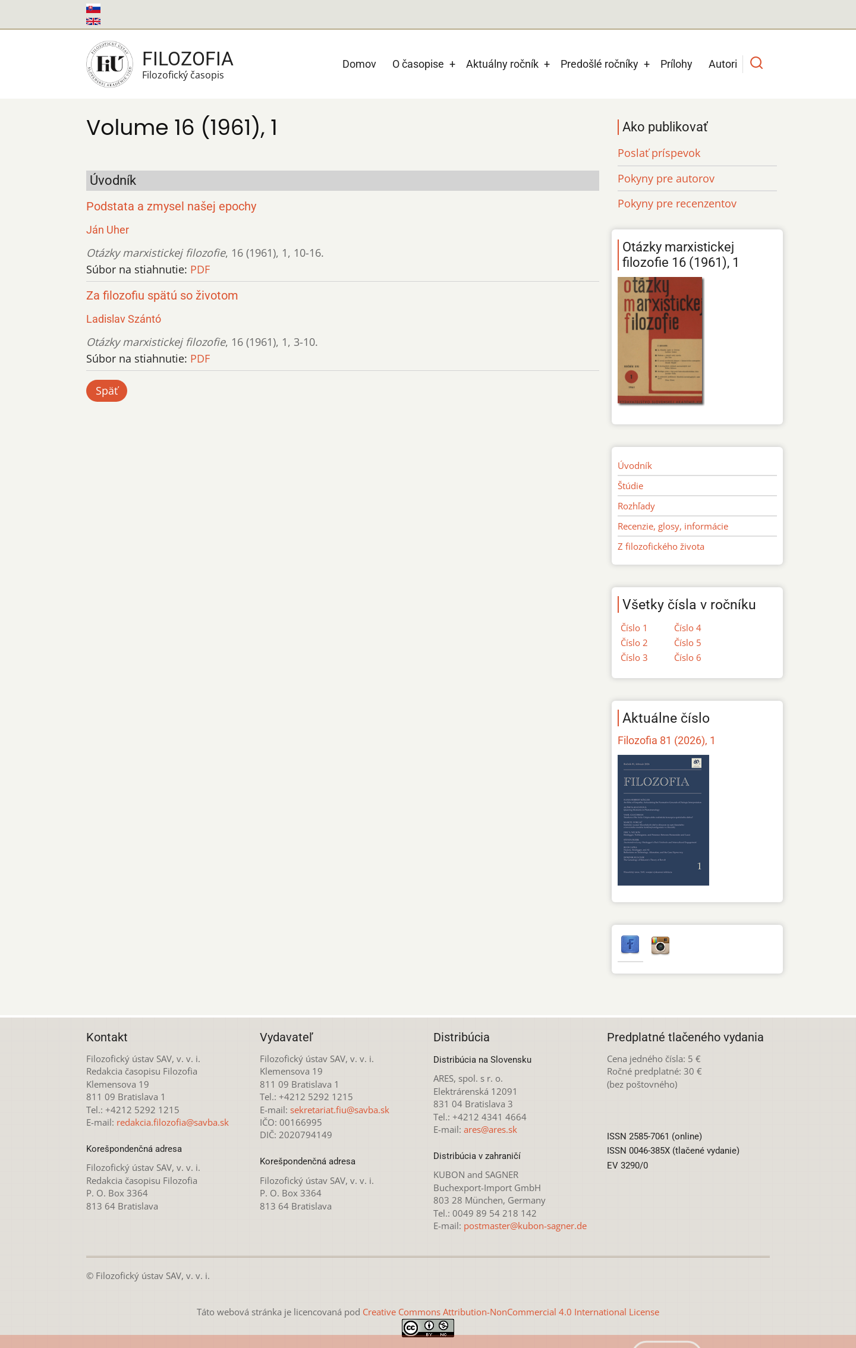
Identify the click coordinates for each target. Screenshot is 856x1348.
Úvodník (635, 465)
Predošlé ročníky (599, 64)
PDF (200, 269)
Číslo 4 (687, 628)
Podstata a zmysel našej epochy (171, 206)
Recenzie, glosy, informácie (673, 526)
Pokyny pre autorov (666, 178)
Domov (359, 64)
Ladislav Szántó (123, 319)
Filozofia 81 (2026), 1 (667, 740)
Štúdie (630, 486)
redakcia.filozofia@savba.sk (173, 1122)
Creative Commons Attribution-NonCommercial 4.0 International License (511, 1312)
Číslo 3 (634, 657)
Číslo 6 (687, 657)
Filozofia (188, 59)
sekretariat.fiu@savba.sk (339, 1110)
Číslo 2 (634, 642)
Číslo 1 (634, 628)
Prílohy (676, 64)
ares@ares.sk (490, 1129)
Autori (723, 64)
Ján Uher (107, 229)
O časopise (418, 64)
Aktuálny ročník (502, 64)
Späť (107, 390)
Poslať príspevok (659, 153)
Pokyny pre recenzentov (677, 203)
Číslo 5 (687, 642)
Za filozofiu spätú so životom (162, 296)
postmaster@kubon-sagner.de (525, 1226)
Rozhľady (636, 506)
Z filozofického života (661, 546)
